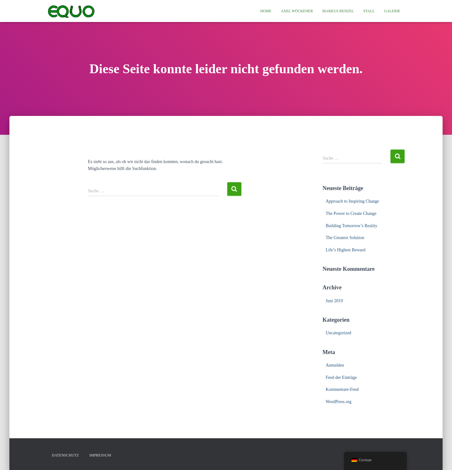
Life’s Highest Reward (346, 250)
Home (265, 11)
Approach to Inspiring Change (352, 201)
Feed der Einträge (341, 377)
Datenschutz (65, 455)
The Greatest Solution (345, 237)
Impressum (100, 455)
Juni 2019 (334, 300)
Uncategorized (339, 333)
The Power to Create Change (351, 213)
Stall (368, 11)
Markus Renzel (338, 11)
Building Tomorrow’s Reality (351, 225)
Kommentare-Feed (342, 389)
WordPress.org (339, 401)
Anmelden (335, 365)
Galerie (392, 11)
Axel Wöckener (297, 11)
